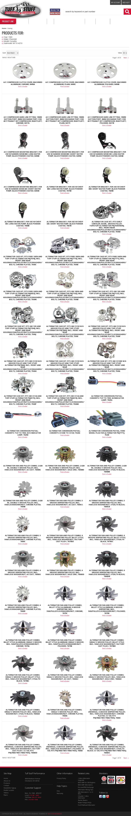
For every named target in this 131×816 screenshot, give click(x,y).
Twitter (104, 796)
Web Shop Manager (55, 814)
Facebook (100, 796)
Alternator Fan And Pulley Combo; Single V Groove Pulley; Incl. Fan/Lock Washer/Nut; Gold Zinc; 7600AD (107, 677)
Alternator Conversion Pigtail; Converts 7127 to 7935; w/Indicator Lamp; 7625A (107, 398)
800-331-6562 (36, 797)
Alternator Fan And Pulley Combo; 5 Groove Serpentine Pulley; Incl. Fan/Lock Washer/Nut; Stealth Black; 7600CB (107, 504)
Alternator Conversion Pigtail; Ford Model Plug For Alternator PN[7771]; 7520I (107, 433)
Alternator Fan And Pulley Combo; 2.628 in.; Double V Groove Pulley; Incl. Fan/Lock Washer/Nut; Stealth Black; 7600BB (106, 469)
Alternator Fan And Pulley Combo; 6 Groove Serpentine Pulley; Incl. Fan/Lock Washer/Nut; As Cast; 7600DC (23, 572)
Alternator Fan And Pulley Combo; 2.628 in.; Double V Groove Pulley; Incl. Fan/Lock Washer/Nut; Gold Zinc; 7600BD (64, 468)
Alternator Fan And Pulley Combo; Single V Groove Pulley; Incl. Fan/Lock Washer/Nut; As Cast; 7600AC (65, 677)
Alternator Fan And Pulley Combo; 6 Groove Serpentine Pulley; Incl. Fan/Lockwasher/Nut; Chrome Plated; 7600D (23, 608)
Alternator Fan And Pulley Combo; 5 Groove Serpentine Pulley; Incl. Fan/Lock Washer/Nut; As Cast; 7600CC (65, 503)
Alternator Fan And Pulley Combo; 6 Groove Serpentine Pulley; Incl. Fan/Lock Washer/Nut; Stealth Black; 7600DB (107, 573)
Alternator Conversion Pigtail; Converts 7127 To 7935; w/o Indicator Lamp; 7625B (23, 433)
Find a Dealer (22, 228)
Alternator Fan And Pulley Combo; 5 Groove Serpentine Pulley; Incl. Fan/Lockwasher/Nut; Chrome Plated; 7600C (23, 538)
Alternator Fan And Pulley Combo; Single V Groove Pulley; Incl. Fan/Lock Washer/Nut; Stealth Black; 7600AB (23, 712)
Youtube (107, 796)
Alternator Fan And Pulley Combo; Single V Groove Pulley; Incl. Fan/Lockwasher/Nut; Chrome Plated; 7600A (65, 713)
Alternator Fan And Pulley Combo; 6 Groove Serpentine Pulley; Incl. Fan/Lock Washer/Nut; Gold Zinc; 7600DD (65, 572)
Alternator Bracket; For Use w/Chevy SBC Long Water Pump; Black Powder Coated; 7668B (23, 224)
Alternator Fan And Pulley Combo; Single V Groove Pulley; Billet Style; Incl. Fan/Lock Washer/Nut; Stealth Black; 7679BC (22, 678)
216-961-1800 (34, 795)
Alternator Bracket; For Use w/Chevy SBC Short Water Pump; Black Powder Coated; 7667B (65, 224)
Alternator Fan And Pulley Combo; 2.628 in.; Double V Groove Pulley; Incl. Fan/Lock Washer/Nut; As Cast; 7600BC (22, 468)
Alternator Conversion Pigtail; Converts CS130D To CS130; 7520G (64, 432)
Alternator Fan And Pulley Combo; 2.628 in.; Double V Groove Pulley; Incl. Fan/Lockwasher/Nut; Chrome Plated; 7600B (22, 504)
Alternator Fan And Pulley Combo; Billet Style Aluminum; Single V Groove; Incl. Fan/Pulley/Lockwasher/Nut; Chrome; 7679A (23, 643)
